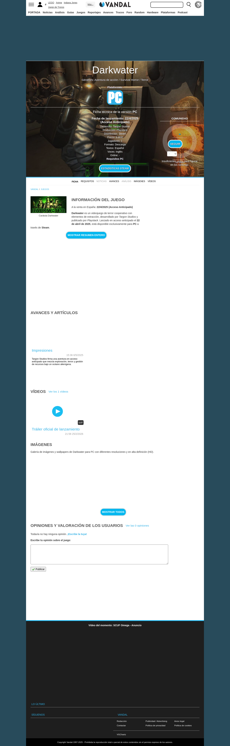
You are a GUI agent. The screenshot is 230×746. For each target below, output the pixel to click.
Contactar (121, 725)
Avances (108, 12)
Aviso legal (179, 721)
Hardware (152, 12)
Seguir (175, 143)
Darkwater (115, 70)
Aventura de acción (106, 79)
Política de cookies (183, 725)
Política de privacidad (155, 725)
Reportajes (94, 12)
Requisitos (87, 181)
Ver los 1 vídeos (58, 391)
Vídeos (152, 181)
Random (140, 12)
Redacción (122, 721)
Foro (129, 12)
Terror (144, 79)
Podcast (182, 12)
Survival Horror (129, 79)
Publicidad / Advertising (156, 721)
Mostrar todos (113, 512)
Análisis (60, 12)
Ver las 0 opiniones (137, 525)
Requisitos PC (115, 158)
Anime (59, 2)
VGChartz (121, 734)
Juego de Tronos (56, 7)
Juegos (81, 12)
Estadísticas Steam (115, 168)
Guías (70, 12)
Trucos (120, 12)
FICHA (75, 181)
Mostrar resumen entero (86, 235)
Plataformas (168, 12)
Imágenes (139, 181)
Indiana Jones (70, 2)
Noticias (47, 12)
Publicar (38, 569)
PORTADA (34, 12)
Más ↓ (90, 4)
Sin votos (179, 162)
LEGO (51, 2)
